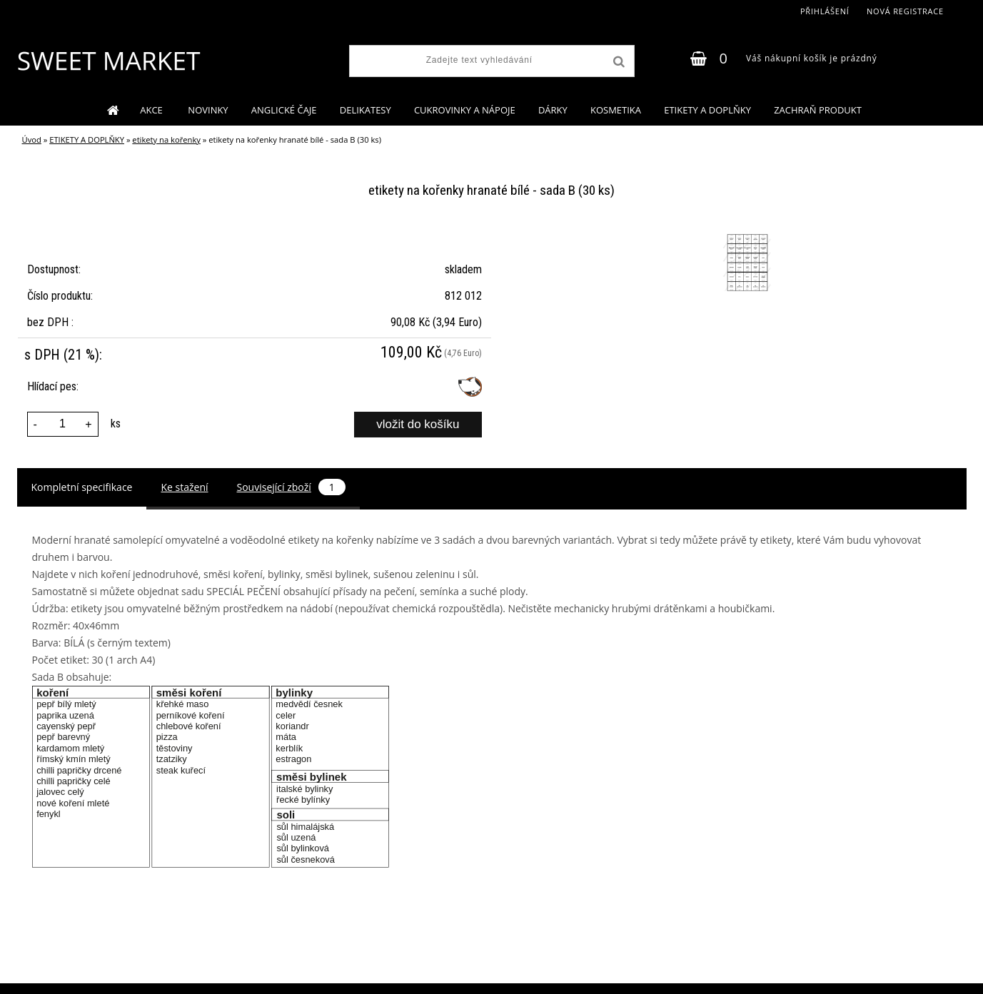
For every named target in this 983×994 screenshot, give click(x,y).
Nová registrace (905, 11)
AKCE (152, 109)
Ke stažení (184, 487)
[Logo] (108, 60)
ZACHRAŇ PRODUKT (818, 109)
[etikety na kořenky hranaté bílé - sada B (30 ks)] (745, 236)
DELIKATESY (365, 109)
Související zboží (291, 487)
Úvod (31, 139)
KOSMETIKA (615, 109)
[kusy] (63, 424)
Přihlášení (825, 11)
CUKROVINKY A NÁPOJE (464, 109)
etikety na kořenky (166, 139)
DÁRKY (553, 109)
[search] (617, 62)
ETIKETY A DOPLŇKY (707, 109)
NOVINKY (208, 109)
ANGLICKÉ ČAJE (284, 109)
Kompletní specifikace (82, 487)
